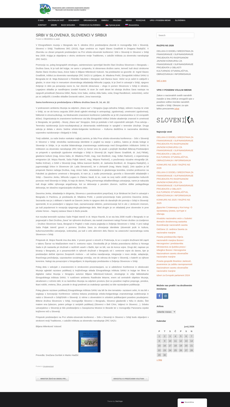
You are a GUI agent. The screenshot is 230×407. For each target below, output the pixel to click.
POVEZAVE (140, 20)
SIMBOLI (105, 20)
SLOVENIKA (180, 20)
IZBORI (54, 25)
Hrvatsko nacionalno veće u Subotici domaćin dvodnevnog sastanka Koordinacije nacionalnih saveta (174, 221)
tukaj (176, 108)
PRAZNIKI (117, 20)
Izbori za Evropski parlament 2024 (173, 275)
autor (58, 39)
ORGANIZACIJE (90, 20)
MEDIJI (129, 20)
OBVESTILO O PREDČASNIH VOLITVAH (130, 378)
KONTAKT (42, 25)
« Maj (159, 360)
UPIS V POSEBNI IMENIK (160, 20)
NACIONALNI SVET (56, 20)
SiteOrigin (119, 401)
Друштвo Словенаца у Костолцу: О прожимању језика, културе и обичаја (174, 210)
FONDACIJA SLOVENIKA (90, 25)
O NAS (41, 20)
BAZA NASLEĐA (68, 25)
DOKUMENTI (74, 20)
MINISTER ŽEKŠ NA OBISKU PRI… (52, 378)
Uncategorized (48, 366)
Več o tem (161, 80)
